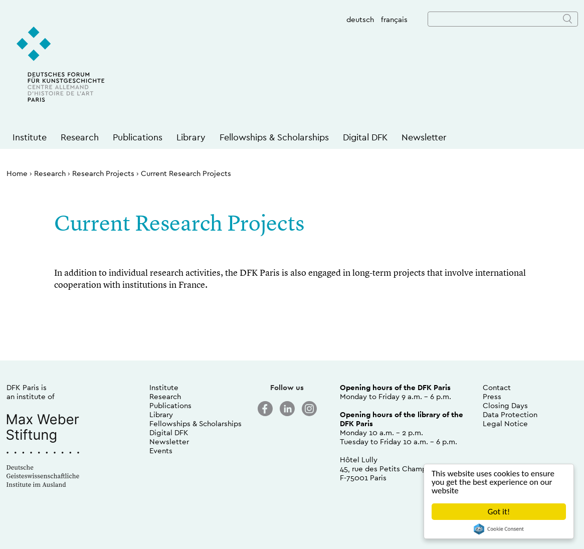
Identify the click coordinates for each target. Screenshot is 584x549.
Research (80, 137)
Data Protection (510, 414)
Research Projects (103, 173)
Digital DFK (365, 137)
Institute (30, 137)
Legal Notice (505, 423)
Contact (497, 387)
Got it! (499, 511)
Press (492, 396)
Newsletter (424, 137)
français (394, 19)
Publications (137, 137)
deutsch (360, 19)
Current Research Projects (186, 173)
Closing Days (505, 405)
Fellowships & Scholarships (274, 137)
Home (17, 173)
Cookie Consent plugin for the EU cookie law (499, 528)
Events (160, 450)
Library (191, 137)
